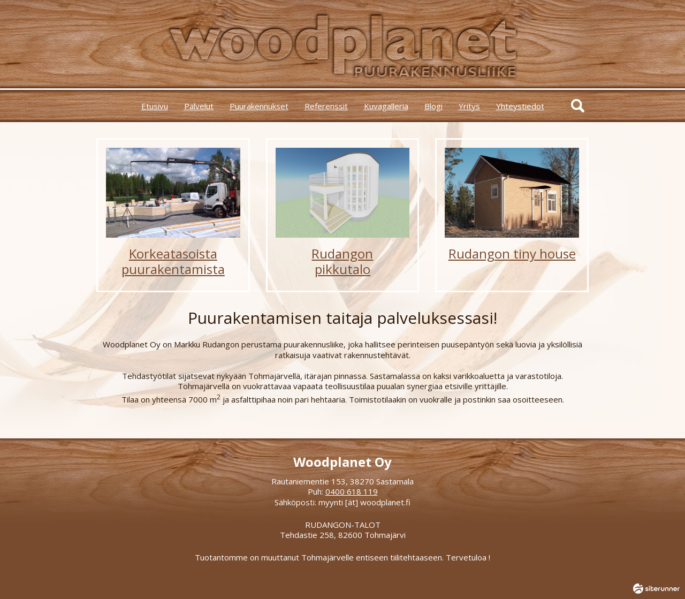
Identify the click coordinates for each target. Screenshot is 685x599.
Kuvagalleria (386, 106)
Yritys (469, 106)
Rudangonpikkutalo (342, 261)
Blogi (433, 106)
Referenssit (326, 106)
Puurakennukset (259, 106)
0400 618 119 (351, 491)
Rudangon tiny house (512, 253)
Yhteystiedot (520, 106)
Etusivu (154, 106)
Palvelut (199, 106)
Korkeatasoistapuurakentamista (173, 261)
